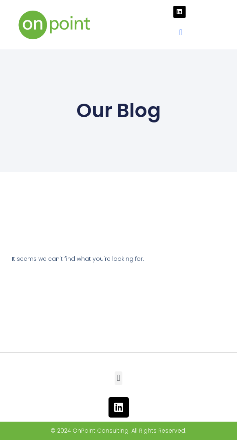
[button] (180, 32)
